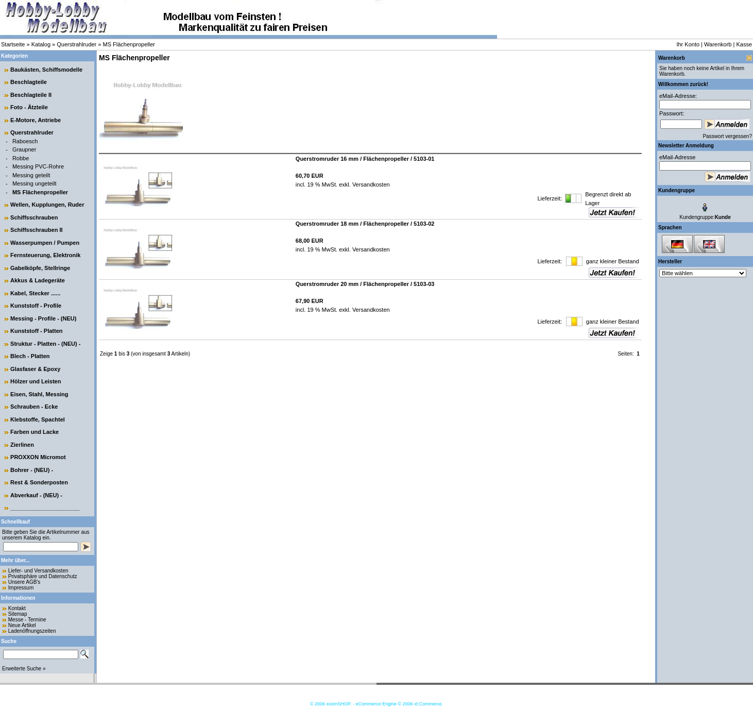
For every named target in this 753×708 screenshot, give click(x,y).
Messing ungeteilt (34, 183)
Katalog (40, 44)
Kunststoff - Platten (36, 331)
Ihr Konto (687, 44)
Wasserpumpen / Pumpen (44, 243)
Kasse (744, 44)
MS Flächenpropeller (129, 44)
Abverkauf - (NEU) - (36, 495)
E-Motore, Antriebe (35, 120)
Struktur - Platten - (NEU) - (45, 344)
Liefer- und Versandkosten (38, 571)
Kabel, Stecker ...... (35, 293)
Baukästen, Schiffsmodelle (46, 69)
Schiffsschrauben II (36, 230)
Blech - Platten (29, 356)
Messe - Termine (27, 619)
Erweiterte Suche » (24, 668)
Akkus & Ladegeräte (37, 280)
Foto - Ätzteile (29, 107)
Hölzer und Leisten (35, 381)
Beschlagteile (28, 82)
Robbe (20, 158)
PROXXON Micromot (38, 457)
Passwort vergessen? (727, 136)
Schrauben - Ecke (34, 406)
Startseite (13, 44)
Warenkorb (717, 44)
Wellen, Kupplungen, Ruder (47, 204)
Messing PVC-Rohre (38, 166)
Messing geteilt (31, 175)
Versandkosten (370, 184)
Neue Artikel (22, 625)
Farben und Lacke (34, 432)
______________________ (45, 507)
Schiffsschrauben (34, 217)
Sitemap (17, 614)
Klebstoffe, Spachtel (37, 419)
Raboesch (25, 141)
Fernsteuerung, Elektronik (45, 255)
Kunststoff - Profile (35, 305)
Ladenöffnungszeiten (32, 631)
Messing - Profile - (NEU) (43, 318)
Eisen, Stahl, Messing (39, 394)
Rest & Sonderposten (39, 482)
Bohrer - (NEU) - (31, 470)
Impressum (20, 588)
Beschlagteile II (31, 95)
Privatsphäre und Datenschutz (42, 576)
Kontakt (17, 608)
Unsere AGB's (24, 582)
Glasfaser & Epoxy (35, 369)
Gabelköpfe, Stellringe (40, 268)
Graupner (24, 149)
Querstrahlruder (76, 44)
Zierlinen (22, 445)
